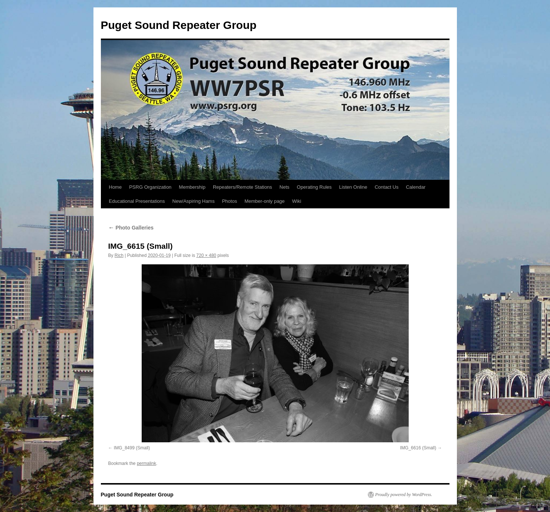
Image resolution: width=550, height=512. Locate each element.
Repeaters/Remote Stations (242, 187)
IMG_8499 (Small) (132, 447)
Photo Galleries (131, 228)
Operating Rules (314, 187)
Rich (119, 255)
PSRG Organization (150, 187)
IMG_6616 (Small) (418, 447)
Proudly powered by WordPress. (403, 494)
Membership (192, 187)
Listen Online (353, 187)
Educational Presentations (137, 201)
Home (115, 187)
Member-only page (264, 201)
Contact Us (386, 187)
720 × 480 (206, 255)
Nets (285, 187)
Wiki (297, 201)
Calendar (415, 187)
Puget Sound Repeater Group (179, 25)
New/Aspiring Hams (193, 201)
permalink (146, 463)
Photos (229, 201)
